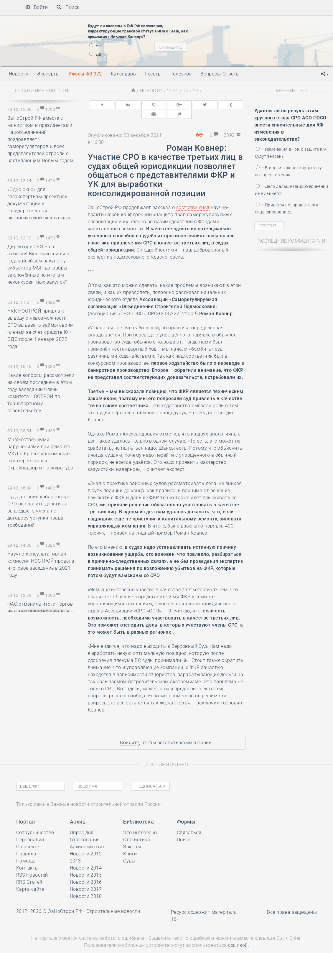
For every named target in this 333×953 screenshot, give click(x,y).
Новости (151, 90)
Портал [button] (25, 811)
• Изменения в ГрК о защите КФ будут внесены (290, 153)
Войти (36, 7)
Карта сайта (30, 878)
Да (95, 54)
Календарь (123, 74)
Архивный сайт (87, 836)
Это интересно (140, 821)
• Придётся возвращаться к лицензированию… (287, 208)
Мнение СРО (291, 90)
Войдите (129, 732)
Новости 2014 (86, 857)
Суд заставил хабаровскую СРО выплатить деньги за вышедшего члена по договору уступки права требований (39, 511)
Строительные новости (113, 900)
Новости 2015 (86, 864)
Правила (26, 843)
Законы (132, 836)
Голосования (85, 829)
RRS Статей (29, 871)
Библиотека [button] (138, 811)
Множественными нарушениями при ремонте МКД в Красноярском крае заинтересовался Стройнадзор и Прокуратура (40, 454)
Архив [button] (77, 811)
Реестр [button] (153, 74)
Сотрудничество (35, 821)
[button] (324, 74)
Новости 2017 (86, 878)
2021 (172, 90)
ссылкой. (238, 934)
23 (196, 90)
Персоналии (30, 829)
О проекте (27, 836)
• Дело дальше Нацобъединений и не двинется (291, 190)
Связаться (189, 821)
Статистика (136, 829)
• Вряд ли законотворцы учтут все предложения (289, 171)
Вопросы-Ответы (220, 74)
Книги (130, 843)
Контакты (27, 857)
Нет (96, 45)
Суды (129, 850)
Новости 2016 (86, 871)
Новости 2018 (86, 885)
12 (185, 90)
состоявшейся (193, 196)
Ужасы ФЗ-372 (85, 74)
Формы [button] (186, 811)
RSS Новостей (32, 864)
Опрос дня (82, 821)
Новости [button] (18, 74)
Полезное (180, 74)
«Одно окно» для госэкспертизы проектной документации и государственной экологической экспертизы (38, 204)
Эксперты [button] (48, 74)
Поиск (68, 7)
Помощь (26, 850)
